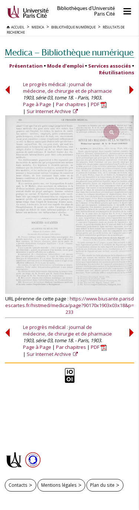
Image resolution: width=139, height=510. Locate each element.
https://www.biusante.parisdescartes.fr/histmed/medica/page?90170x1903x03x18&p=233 (69, 305)
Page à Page (37, 104)
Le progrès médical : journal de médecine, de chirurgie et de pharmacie (67, 87)
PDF (99, 104)
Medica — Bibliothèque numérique (69, 52)
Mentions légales (59, 485)
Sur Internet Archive (49, 111)
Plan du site (102, 485)
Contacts (18, 485)
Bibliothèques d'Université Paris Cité (86, 11)
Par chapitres (71, 104)
